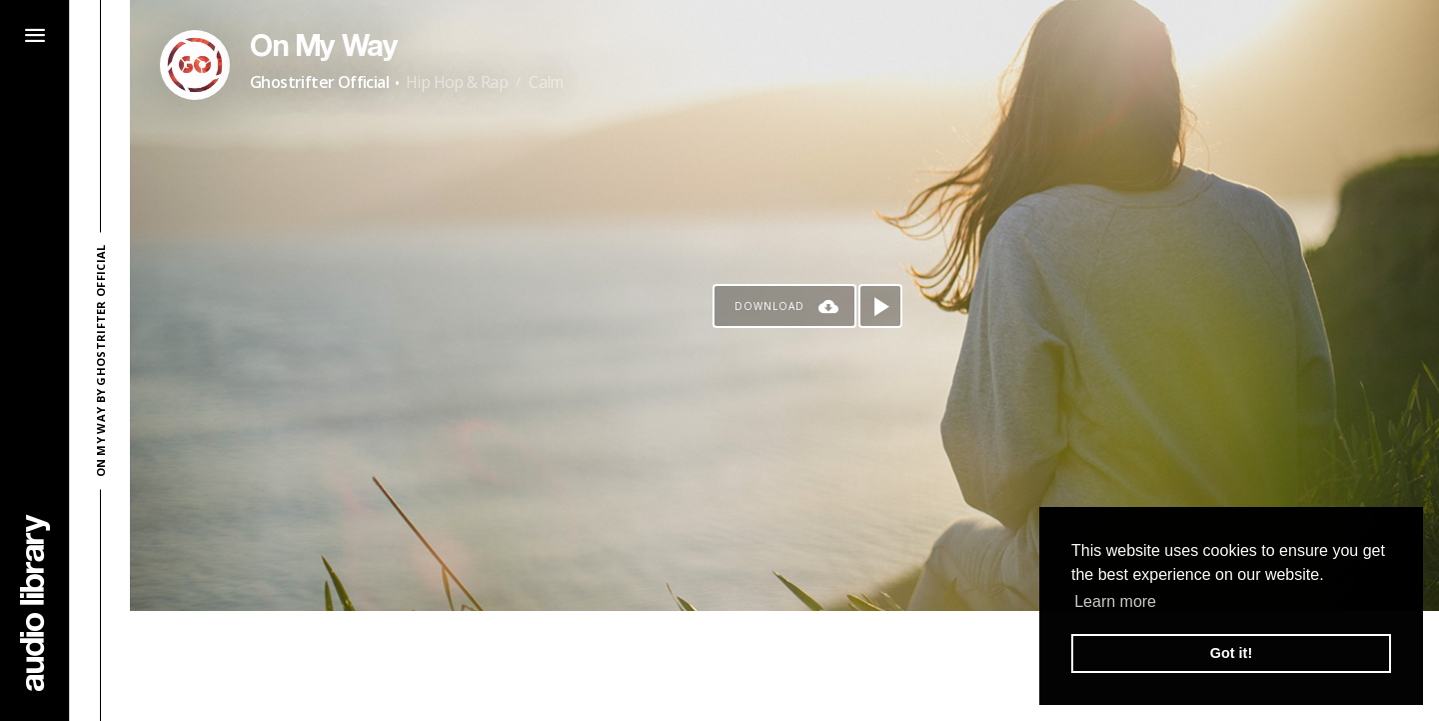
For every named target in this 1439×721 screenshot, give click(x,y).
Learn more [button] (1115, 601)
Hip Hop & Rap (457, 82)
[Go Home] (35, 602)
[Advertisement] (784, 666)
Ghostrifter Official (319, 82)
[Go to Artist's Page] (195, 65)
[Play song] (880, 306)
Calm (546, 82)
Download (769, 306)
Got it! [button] (1231, 653)
